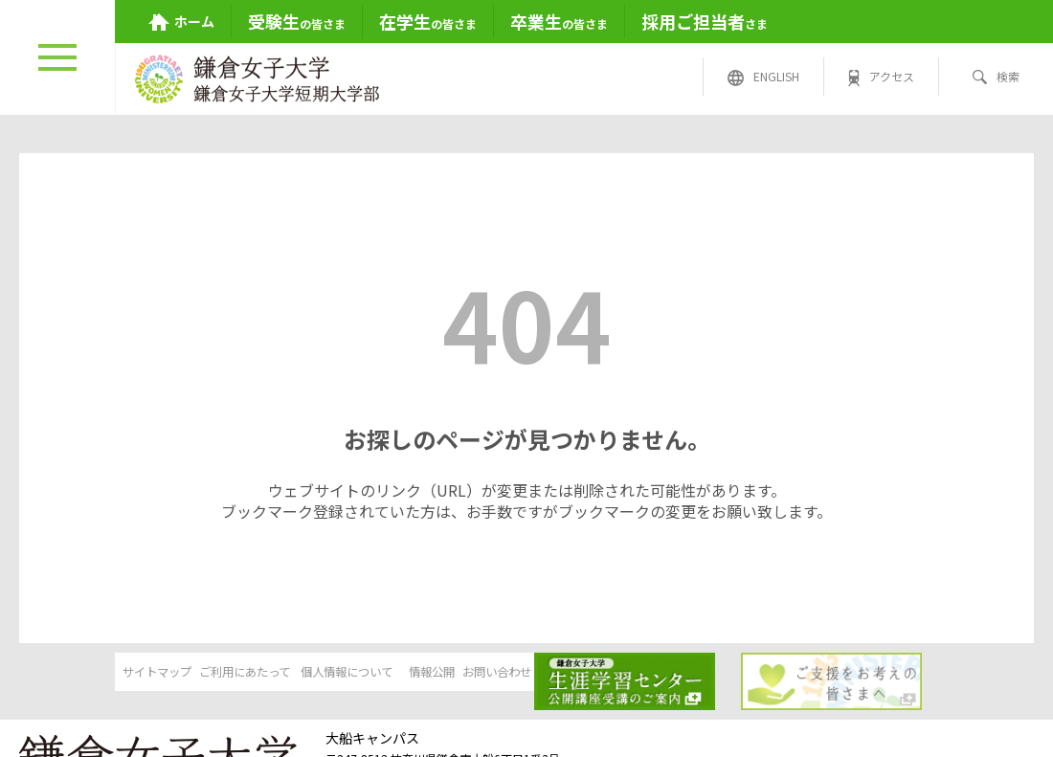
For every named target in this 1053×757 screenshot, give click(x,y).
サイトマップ (86, 673)
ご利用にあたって (233, 673)
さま (704, 21)
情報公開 (525, 673)
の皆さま (297, 21)
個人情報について (379, 673)
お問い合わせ (672, 673)
